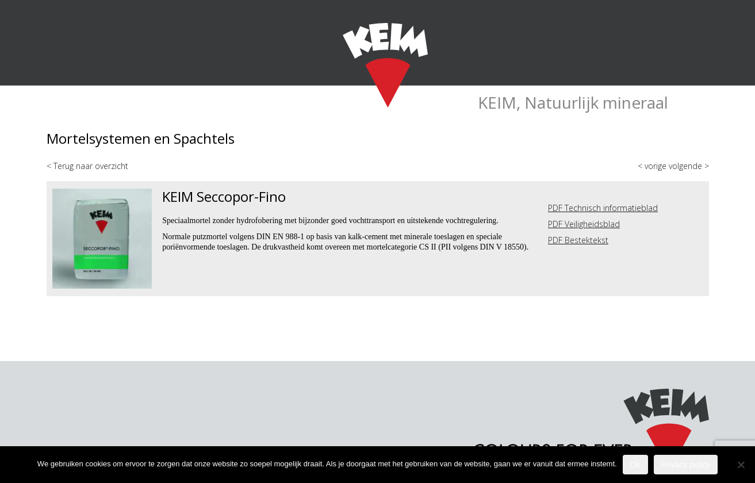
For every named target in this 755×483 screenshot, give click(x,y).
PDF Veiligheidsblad (584, 223)
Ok (635, 464)
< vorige (653, 165)
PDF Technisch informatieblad (603, 207)
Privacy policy (686, 464)
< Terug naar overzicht (87, 165)
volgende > (689, 165)
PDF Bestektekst (578, 240)
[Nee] (740, 464)
